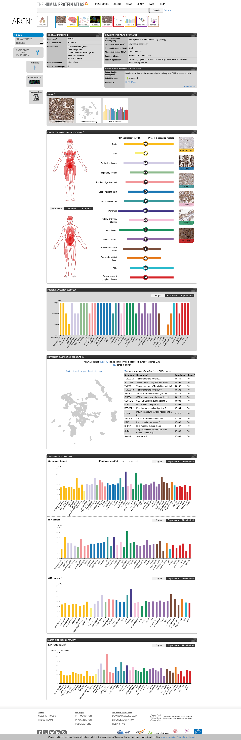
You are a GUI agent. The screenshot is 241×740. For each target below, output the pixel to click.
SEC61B (128, 418)
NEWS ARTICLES (47, 716)
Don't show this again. (187, 737)
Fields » (167, 10)
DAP (127, 404)
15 (125, 371)
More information (168, 737)
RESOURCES (102, 4)
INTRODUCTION (83, 716)
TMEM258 (129, 390)
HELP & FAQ (118, 724)
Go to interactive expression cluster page (84, 371)
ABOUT (117, 4)
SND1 (127, 431)
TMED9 (128, 386)
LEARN (140, 4)
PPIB (127, 422)
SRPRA (128, 426)
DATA (151, 4)
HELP (162, 4)
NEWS (129, 4)
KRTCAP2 (129, 408)
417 (114, 365)
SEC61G (128, 393)
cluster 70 (103, 362)
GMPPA (128, 397)
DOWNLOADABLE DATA (124, 716)
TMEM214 (129, 379)
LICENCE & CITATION (123, 720)
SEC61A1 (129, 401)
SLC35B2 (129, 382)
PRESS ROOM (45, 720)
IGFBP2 (128, 413)
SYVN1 (128, 436)
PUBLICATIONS (83, 724)
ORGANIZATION (83, 720)
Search (156, 10)
